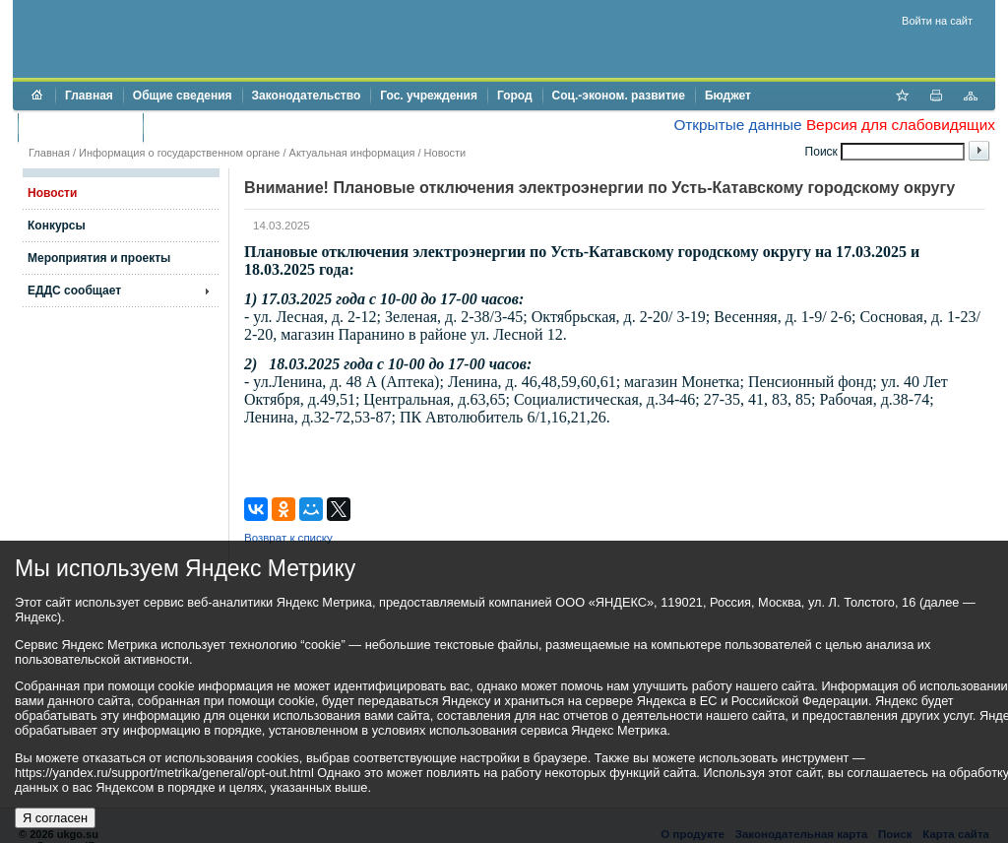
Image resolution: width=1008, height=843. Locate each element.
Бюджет (728, 95)
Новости (445, 153)
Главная (89, 95)
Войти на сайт (937, 21)
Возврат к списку (288, 538)
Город (515, 95)
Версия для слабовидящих (900, 124)
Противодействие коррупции (238, 127)
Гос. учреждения (428, 95)
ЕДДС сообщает (74, 290)
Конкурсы (57, 225)
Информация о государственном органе (179, 153)
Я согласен (55, 818)
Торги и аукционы (80, 127)
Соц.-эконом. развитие (618, 95)
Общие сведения (182, 95)
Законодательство (306, 95)
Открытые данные (737, 124)
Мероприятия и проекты (99, 258)
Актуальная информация (352, 153)
